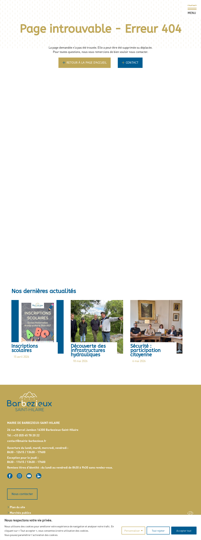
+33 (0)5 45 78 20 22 (26, 434)
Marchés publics (20, 511)
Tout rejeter (158, 530)
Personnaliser (132, 530)
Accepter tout (183, 530)
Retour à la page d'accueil (86, 62)
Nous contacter (22, 492)
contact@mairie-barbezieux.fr (26, 439)
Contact (132, 62)
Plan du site (17, 506)
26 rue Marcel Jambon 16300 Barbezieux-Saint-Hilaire (42, 428)
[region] (100, 527)
